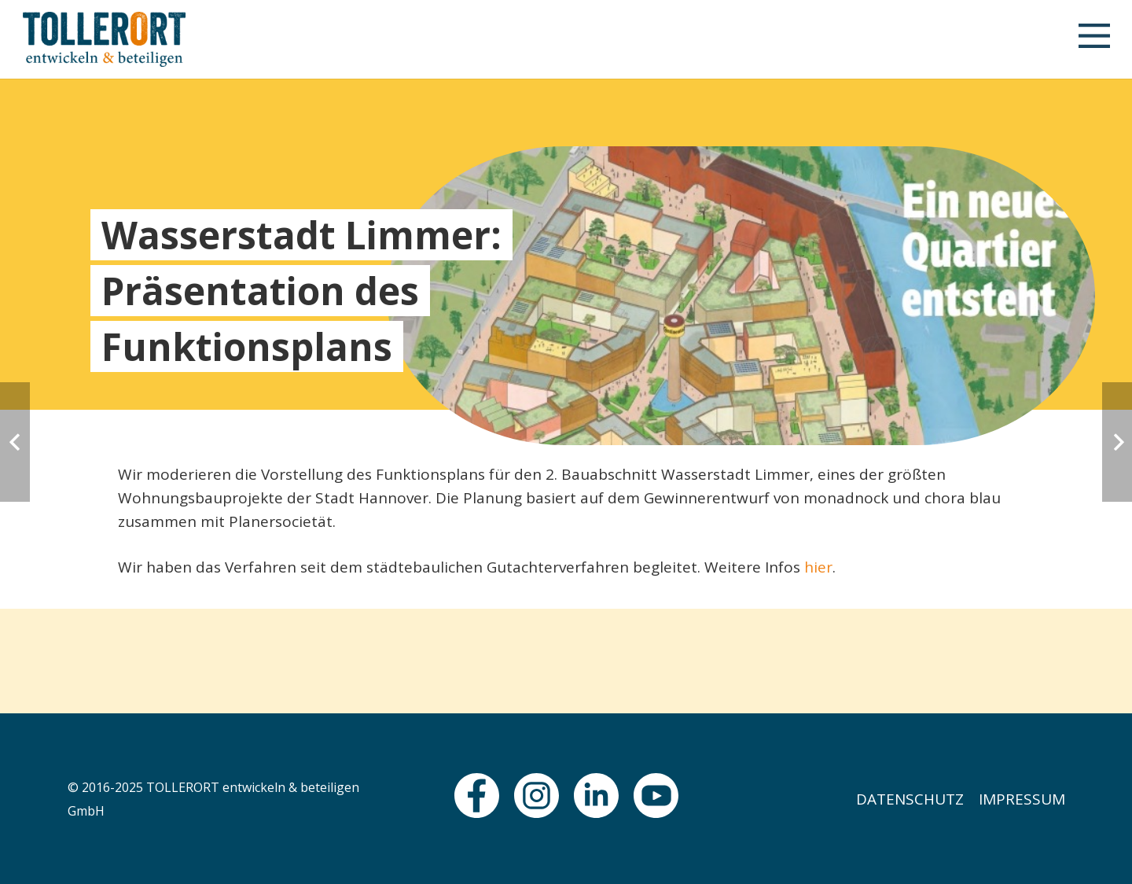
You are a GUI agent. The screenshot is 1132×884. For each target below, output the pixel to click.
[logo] (104, 39)
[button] (1093, 39)
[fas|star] (476, 795)
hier (818, 567)
